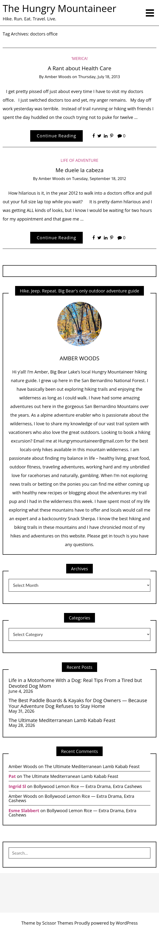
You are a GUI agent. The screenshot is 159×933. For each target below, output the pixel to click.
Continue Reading (56, 136)
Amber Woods (58, 76)
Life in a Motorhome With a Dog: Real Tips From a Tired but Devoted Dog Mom (75, 683)
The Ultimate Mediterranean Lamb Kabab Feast (62, 720)
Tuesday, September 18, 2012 (99, 178)
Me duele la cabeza (80, 170)
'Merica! (79, 58)
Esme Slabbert (24, 810)
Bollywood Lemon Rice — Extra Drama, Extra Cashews (88, 786)
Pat (12, 776)
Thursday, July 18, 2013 (99, 76)
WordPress (127, 923)
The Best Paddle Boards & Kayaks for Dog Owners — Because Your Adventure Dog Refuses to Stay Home (78, 703)
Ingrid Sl (17, 786)
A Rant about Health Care (79, 68)
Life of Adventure (79, 160)
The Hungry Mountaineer (59, 8)
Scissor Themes (57, 923)
